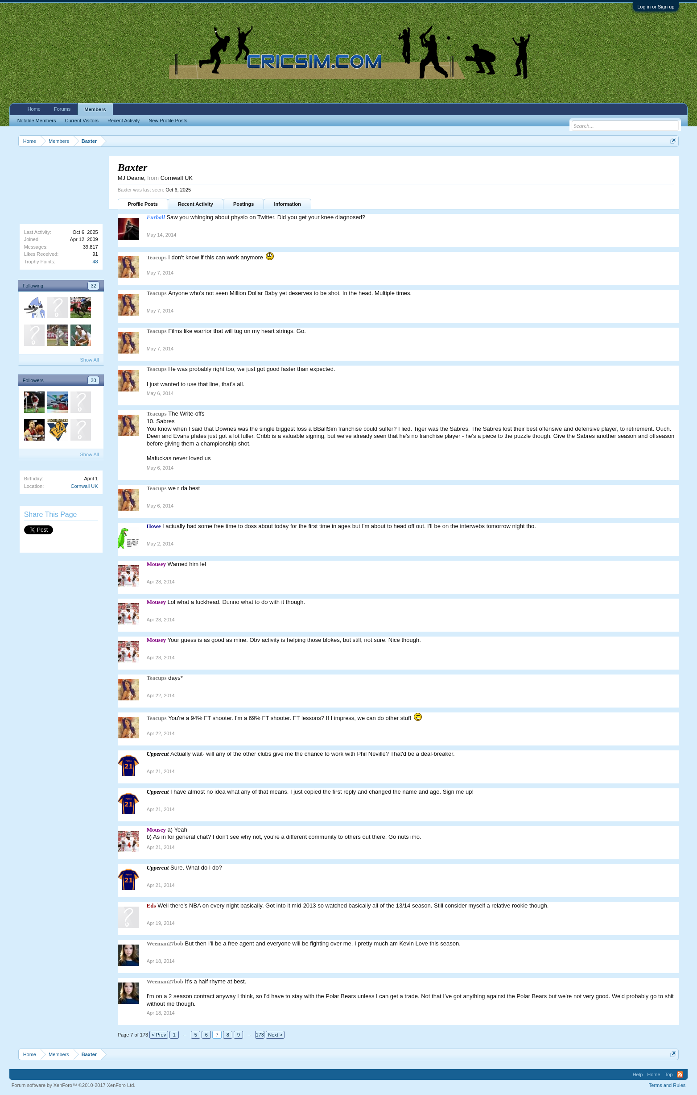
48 (95, 261)
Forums (62, 109)
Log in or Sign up (655, 6)
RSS (680, 1074)
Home (34, 109)
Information (287, 204)
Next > (275, 1034)
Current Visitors (82, 120)
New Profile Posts (167, 120)
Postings (243, 204)
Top (669, 1074)
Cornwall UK (84, 486)
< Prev (159, 1034)
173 (260, 1034)
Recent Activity (195, 204)
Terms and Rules (667, 1085)
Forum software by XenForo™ (74, 1085)
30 (93, 380)
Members (95, 109)
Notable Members (36, 120)
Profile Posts (143, 204)
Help (638, 1074)
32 (93, 285)
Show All (89, 359)
